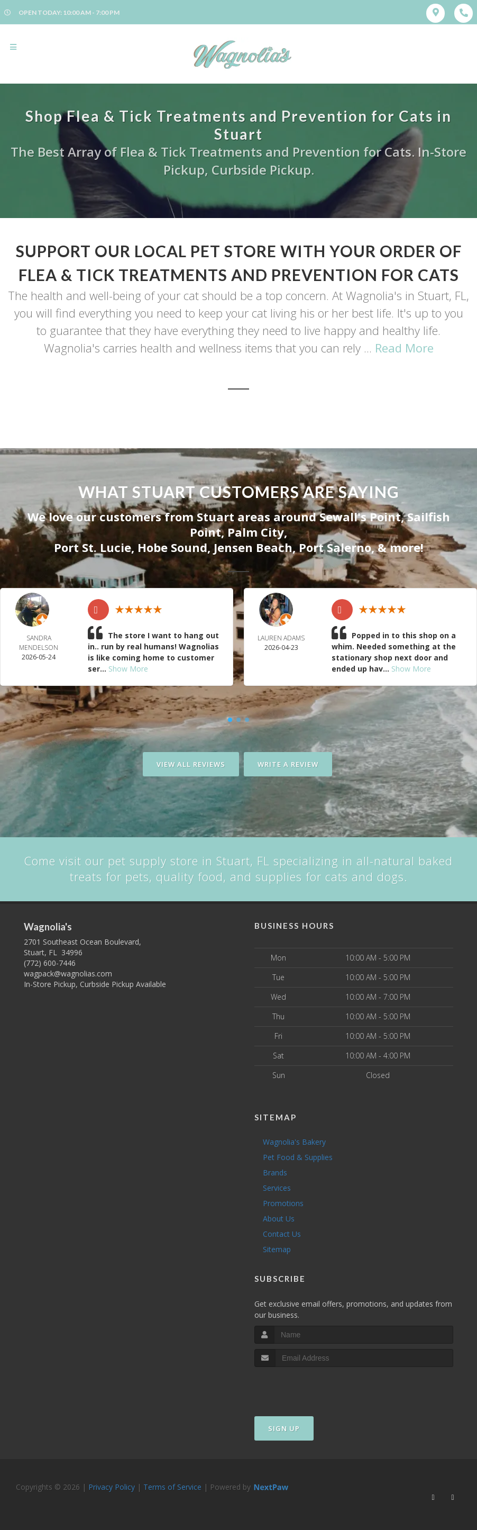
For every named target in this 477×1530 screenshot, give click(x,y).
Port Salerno (335, 547)
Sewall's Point (360, 516)
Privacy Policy (111, 1486)
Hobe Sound (172, 547)
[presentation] (310, 1386)
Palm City (255, 532)
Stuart (215, 516)
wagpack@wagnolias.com (68, 973)
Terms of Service (172, 1486)
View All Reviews (191, 763)
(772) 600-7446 (50, 963)
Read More (404, 348)
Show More (128, 668)
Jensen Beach (253, 547)
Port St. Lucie (92, 547)
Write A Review (288, 763)
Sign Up (284, 1428)
